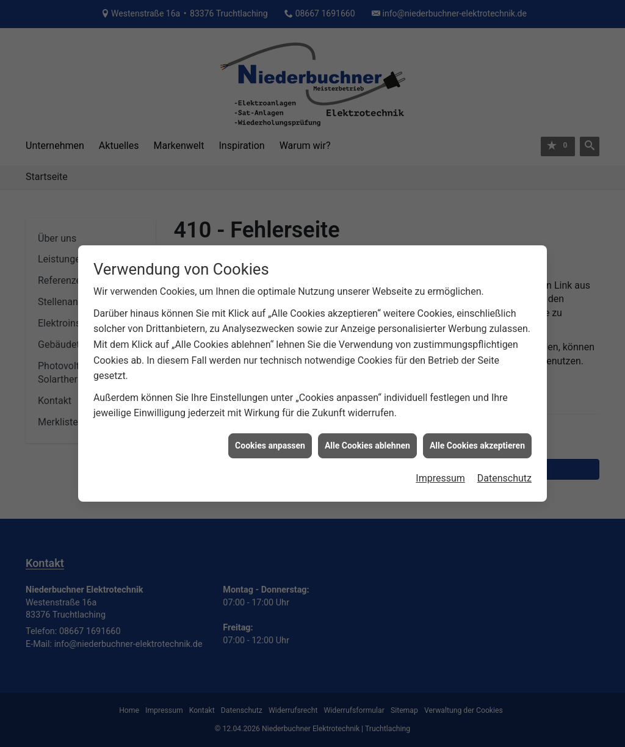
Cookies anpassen (270, 444)
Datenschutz (504, 477)
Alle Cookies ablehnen (367, 444)
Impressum (440, 477)
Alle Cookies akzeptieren (477, 444)
